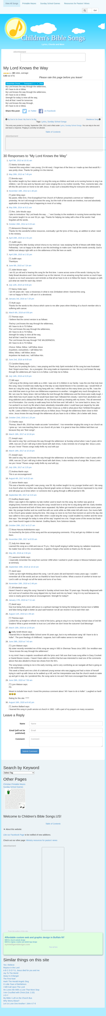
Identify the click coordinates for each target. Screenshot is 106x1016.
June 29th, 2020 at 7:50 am (20, 680)
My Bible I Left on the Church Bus (17, 998)
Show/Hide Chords (13, 84)
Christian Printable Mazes (14, 784)
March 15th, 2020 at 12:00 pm (22, 628)
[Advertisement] (53, 57)
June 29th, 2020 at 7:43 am (20, 641)
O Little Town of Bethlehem (14, 984)
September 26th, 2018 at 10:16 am (24, 567)
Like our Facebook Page (13, 835)
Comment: (20, 739)
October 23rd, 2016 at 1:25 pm (22, 417)
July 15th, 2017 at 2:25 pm (20, 467)
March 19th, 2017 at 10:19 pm (22, 451)
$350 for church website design (15, 940)
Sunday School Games (50, 3)
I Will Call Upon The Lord (14, 987)
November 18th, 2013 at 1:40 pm (23, 191)
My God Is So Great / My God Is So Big (22, 119)
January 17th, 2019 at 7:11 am (22, 600)
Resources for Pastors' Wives (76, 3)
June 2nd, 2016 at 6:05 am (20, 359)
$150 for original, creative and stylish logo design (21, 942)
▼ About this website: (12, 829)
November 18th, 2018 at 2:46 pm (23, 583)
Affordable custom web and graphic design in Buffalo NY (34, 937)
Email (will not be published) (17, 731)
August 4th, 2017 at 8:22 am (21, 478)
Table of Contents (52, 132)
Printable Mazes (29, 3)
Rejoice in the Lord (11, 968)
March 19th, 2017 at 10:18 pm (22, 434)
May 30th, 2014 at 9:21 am (20, 207)
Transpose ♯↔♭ (29, 84)
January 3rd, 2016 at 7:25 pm (21, 299)
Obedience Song (92, 119)
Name (22, 724)
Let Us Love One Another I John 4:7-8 (19, 1003)
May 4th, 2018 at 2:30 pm (20, 553)
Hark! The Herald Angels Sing (16, 981)
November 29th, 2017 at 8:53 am (23, 539)
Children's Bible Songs (53, 38)
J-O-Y (5, 995)
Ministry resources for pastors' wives (41, 840)
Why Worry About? (11, 1001)
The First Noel (9, 979)
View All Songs (11, 3)
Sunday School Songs (57, 122)
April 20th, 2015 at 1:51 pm (20, 238)
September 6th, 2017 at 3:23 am (23, 495)
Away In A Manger (11, 976)
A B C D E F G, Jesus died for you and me (21, 970)
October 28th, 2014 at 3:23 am (22, 224)
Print (41, 84)
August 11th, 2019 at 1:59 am (21, 614)
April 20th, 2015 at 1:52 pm (20, 254)
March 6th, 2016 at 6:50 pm (20, 312)
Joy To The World (10, 973)
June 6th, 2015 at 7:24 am (20, 265)
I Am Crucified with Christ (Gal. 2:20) (19, 992)
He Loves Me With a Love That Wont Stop (21, 990)
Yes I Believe (8, 965)
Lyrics (43, 122)
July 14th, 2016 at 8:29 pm (20, 376)
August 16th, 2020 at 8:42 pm (21, 702)
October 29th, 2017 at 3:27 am (22, 525)
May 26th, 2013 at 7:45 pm (20, 174)
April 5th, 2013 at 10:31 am (20, 160)
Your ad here (53, 947)
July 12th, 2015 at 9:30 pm (20, 285)
